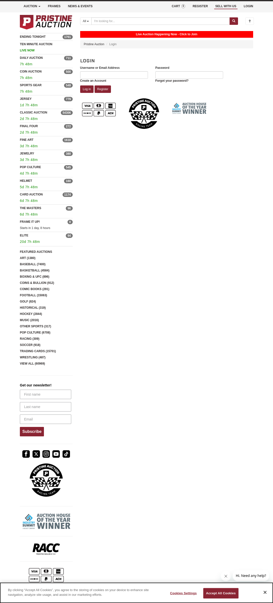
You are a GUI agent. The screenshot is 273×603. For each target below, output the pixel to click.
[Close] (265, 592)
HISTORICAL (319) (33, 307)
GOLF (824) (28, 301)
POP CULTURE (30, 167)
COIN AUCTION (31, 71)
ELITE (24, 235)
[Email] (45, 419)
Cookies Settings (183, 593)
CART (178, 6)
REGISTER (200, 6)
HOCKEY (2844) (31, 314)
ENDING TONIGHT (33, 36)
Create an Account (93, 80)
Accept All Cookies (221, 593)
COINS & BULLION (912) (37, 283)
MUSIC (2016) (29, 320)
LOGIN (248, 6)
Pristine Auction (94, 44)
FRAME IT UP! (30, 222)
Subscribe (31, 431)
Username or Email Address (100, 68)
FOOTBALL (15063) (33, 295)
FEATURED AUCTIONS (36, 252)
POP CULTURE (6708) (35, 332)
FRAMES (54, 6)
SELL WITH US (225, 6)
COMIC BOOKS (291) (34, 289)
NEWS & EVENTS (80, 6)
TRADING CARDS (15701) (38, 351)
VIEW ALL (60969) (32, 363)
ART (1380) (27, 258)
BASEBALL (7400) (32, 264)
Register (102, 89)
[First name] (45, 394)
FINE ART (27, 140)
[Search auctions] (160, 21)
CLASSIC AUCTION (33, 112)
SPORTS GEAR (30, 85)
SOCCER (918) (30, 345)
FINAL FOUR (29, 126)
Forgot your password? (172, 80)
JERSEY (26, 99)
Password (162, 68)
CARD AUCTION (31, 194)
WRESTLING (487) (32, 357)
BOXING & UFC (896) (34, 276)
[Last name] (45, 407)
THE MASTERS (30, 208)
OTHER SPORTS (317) (35, 326)
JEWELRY (27, 153)
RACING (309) (29, 338)
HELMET (26, 181)
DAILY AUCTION (31, 58)
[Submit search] (234, 21)
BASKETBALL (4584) (34, 270)
